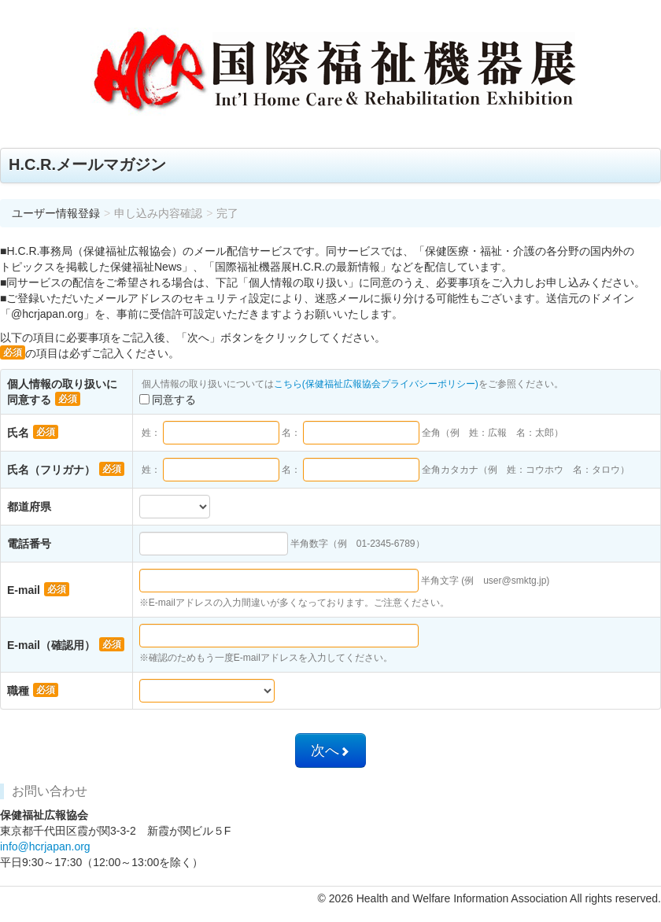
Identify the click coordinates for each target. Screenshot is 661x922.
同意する (167, 399)
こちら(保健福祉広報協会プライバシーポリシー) (376, 383)
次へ (330, 750)
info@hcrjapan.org (45, 846)
